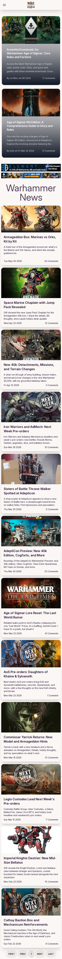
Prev (23, 954)
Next (40, 954)
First (11, 954)
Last (51, 954)
